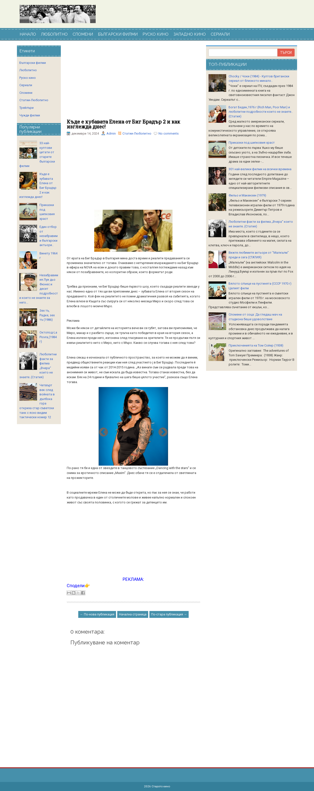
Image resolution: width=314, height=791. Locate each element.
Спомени (25, 93)
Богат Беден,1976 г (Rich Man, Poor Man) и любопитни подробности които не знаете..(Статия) (261, 111)
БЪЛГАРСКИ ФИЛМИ (118, 34)
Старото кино (161, 786)
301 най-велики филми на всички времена (260, 169)
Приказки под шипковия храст (252, 142)
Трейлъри (26, 108)
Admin (111, 133)
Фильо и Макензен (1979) (247, 195)
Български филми (32, 63)
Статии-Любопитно (136, 133)
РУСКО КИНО (156, 34)
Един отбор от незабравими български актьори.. (48, 236)
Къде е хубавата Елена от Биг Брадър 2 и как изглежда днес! (123, 124)
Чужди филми (29, 115)
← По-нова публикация (97, 614)
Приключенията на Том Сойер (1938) (256, 345)
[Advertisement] (133, 82)
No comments (168, 133)
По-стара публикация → (169, 614)
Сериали (25, 85)
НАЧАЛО (28, 34)
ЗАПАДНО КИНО (189, 34)
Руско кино (27, 78)
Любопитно (28, 70)
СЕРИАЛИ (220, 34)
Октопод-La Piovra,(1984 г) (48, 337)
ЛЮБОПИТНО (54, 34)
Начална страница (132, 614)
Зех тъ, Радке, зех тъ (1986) (47, 315)
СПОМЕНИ (83, 34)
